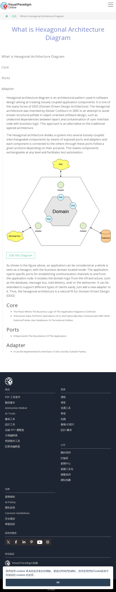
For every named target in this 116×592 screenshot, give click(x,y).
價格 (63, 397)
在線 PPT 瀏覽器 (14, 430)
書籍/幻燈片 (67, 424)
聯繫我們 (66, 474)
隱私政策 (10, 507)
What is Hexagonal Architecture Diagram (33, 56)
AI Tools (10, 413)
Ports (6, 78)
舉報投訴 (10, 524)
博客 (63, 402)
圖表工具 (10, 419)
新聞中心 (66, 463)
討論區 (64, 458)
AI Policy (10, 502)
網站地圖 (66, 480)
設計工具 (10, 424)
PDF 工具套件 (12, 397)
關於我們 (66, 452)
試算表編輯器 (12, 446)
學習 (63, 413)
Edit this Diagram (20, 255)
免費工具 (66, 408)
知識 (14, 16)
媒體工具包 (67, 469)
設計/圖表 (66, 430)
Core (5, 67)
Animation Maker (16, 408)
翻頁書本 (10, 402)
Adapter (8, 89)
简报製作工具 (12, 441)
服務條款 (10, 496)
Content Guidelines (17, 513)
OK (57, 582)
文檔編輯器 (11, 435)
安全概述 (10, 518)
